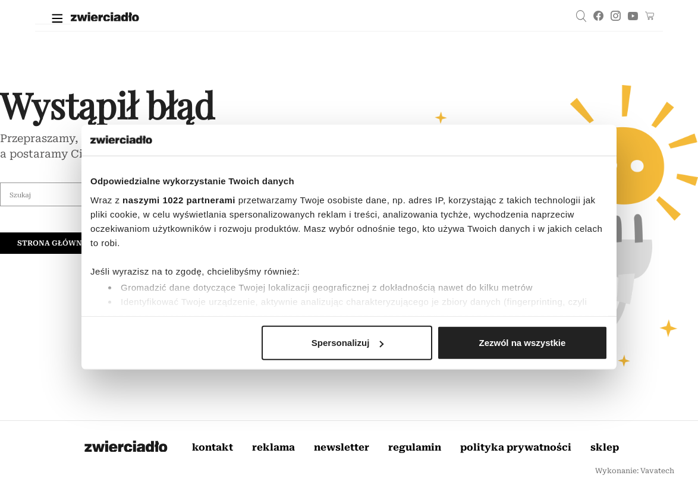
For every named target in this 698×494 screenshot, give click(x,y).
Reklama (273, 447)
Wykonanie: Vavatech (634, 471)
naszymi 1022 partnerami (178, 199)
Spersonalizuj (348, 343)
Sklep (604, 447)
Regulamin (414, 447)
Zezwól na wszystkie (522, 343)
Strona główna (52, 243)
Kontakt (212, 447)
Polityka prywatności (515, 447)
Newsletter (341, 447)
